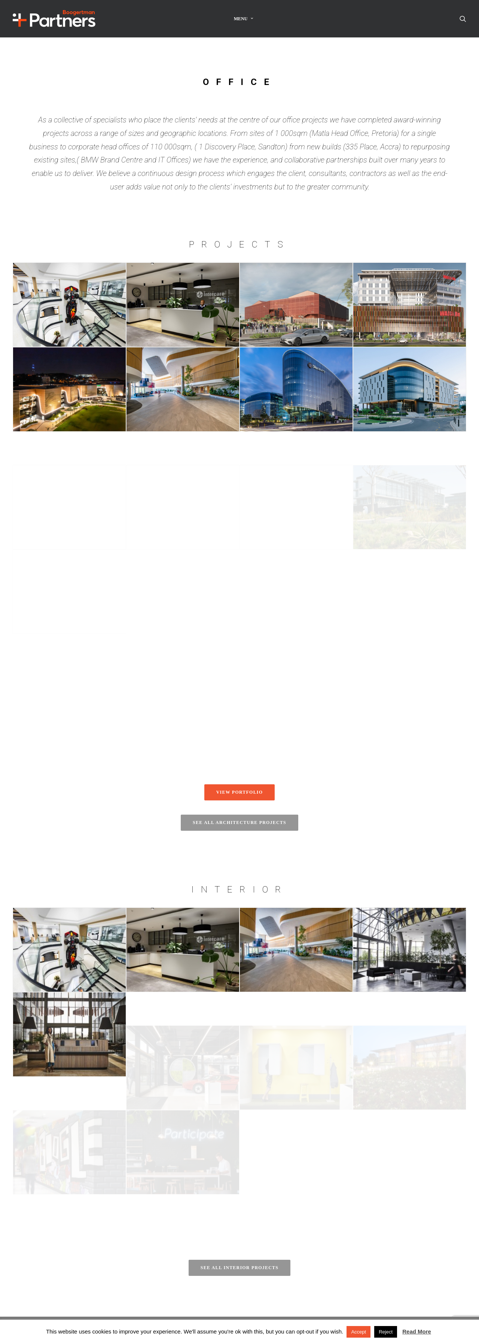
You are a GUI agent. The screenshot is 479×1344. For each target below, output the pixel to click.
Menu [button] (243, 18)
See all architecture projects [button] (239, 822)
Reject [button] (386, 1332)
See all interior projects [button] (239, 1267)
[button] (463, 18)
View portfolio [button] (239, 792)
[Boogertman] (54, 18)
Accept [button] (358, 1332)
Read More (416, 1331)
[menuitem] (244, 18)
